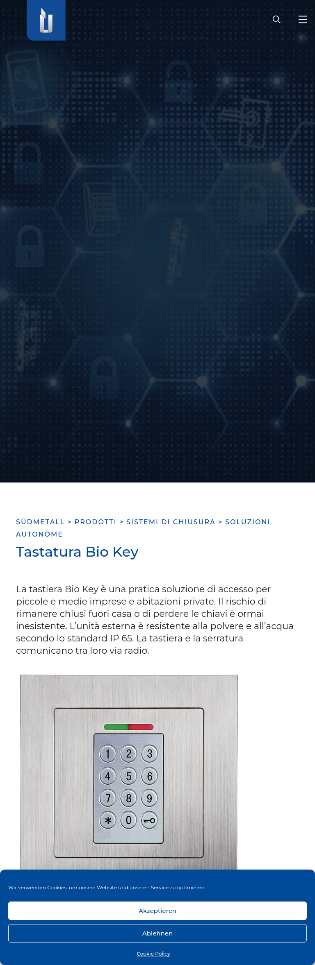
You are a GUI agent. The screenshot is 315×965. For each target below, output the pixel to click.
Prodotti (96, 522)
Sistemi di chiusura (171, 522)
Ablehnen (157, 933)
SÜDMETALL (40, 522)
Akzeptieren (157, 911)
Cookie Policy (153, 954)
